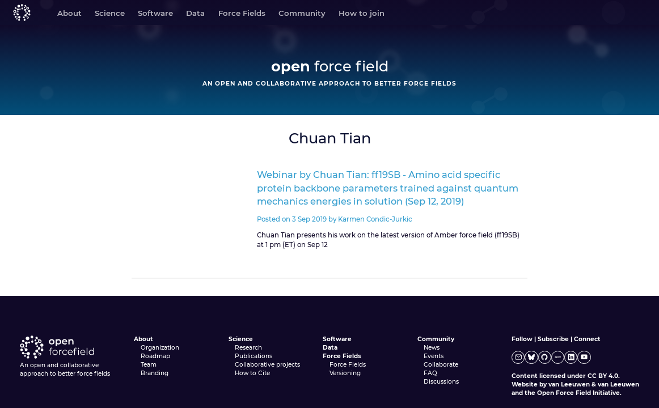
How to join (362, 13)
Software (155, 13)
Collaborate (441, 364)
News (432, 347)
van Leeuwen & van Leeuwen (593, 384)
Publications (253, 356)
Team (149, 364)
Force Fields (241, 13)
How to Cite (252, 373)
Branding (154, 373)
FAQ (430, 373)
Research (248, 347)
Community (302, 13)
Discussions (441, 381)
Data (195, 13)
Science (110, 13)
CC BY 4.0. (604, 376)
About (69, 13)
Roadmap (155, 356)
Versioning (345, 373)
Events (433, 356)
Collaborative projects (267, 364)
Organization (160, 347)
